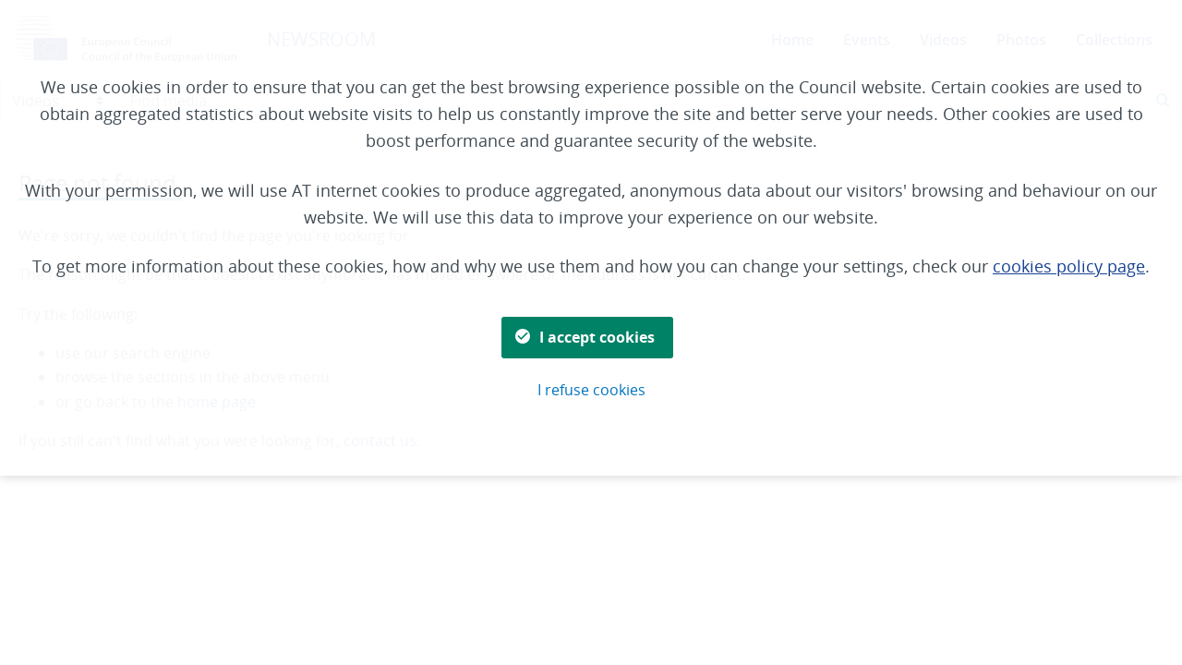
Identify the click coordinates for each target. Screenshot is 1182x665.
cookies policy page (1069, 266)
